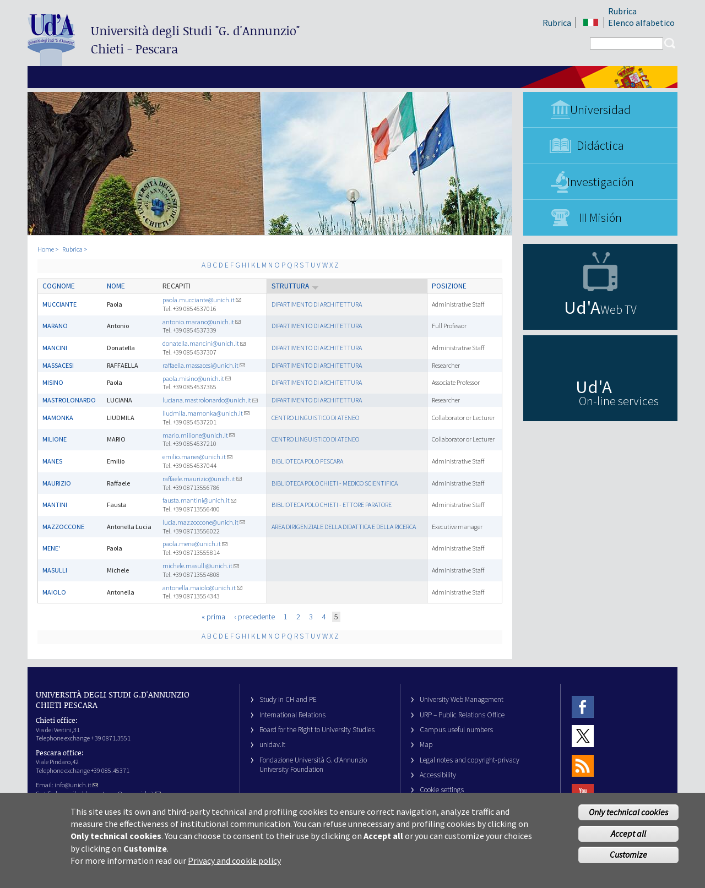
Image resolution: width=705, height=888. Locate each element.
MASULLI (54, 570)
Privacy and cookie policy (234, 865)
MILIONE (54, 439)
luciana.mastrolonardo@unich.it (210, 400)
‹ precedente (254, 617)
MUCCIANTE (59, 304)
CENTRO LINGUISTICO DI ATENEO (315, 417)
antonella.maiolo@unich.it (202, 588)
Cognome (58, 286)
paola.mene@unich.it (194, 544)
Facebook (583, 706)
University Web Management (461, 699)
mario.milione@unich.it (198, 435)
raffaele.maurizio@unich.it (202, 479)
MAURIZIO (56, 483)
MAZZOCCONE (63, 526)
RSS (583, 765)
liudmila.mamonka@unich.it (206, 413)
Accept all (628, 837)
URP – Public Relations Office (462, 715)
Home (45, 249)
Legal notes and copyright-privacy (469, 760)
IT (590, 23)
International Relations (292, 715)
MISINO (52, 382)
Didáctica (600, 145)
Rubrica (557, 22)
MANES (52, 461)
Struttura (295, 286)
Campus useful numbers (456, 729)
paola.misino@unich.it (196, 378)
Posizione (449, 286)
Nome (116, 286)
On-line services (619, 400)
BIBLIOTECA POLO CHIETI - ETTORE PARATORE (332, 504)
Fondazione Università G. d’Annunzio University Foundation (313, 764)
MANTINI (54, 504)
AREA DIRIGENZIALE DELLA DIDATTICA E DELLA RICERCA (344, 526)
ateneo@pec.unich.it (130, 793)
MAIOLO (54, 592)
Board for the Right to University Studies (317, 729)
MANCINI (54, 348)
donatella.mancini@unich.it (204, 343)
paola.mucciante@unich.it (201, 300)
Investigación (600, 181)
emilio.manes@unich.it (197, 457)
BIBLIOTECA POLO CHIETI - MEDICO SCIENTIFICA (335, 483)
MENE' (51, 548)
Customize (628, 859)
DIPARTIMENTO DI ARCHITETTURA (317, 304)
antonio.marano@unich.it (201, 322)
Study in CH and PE (288, 699)
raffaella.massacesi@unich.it (203, 365)
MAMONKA (57, 417)
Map (426, 744)
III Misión (600, 217)
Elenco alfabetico (641, 22)
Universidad (600, 109)
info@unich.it (76, 785)
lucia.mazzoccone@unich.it (203, 522)
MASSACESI (58, 365)
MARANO (55, 326)
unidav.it (272, 744)
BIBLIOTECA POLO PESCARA (307, 461)
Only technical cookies (628, 816)
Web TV (618, 309)
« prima (213, 617)
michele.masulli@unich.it (200, 566)
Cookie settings (442, 789)
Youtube (583, 795)
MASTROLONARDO (69, 400)
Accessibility (438, 775)
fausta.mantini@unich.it (199, 500)
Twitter (583, 736)
